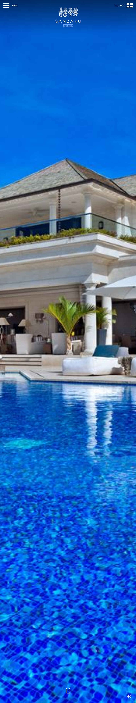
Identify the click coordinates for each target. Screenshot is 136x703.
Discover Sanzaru (68, 235)
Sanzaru (68, 17)
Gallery (119, 5)
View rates (33, 649)
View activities (103, 649)
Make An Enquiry (16, 544)
